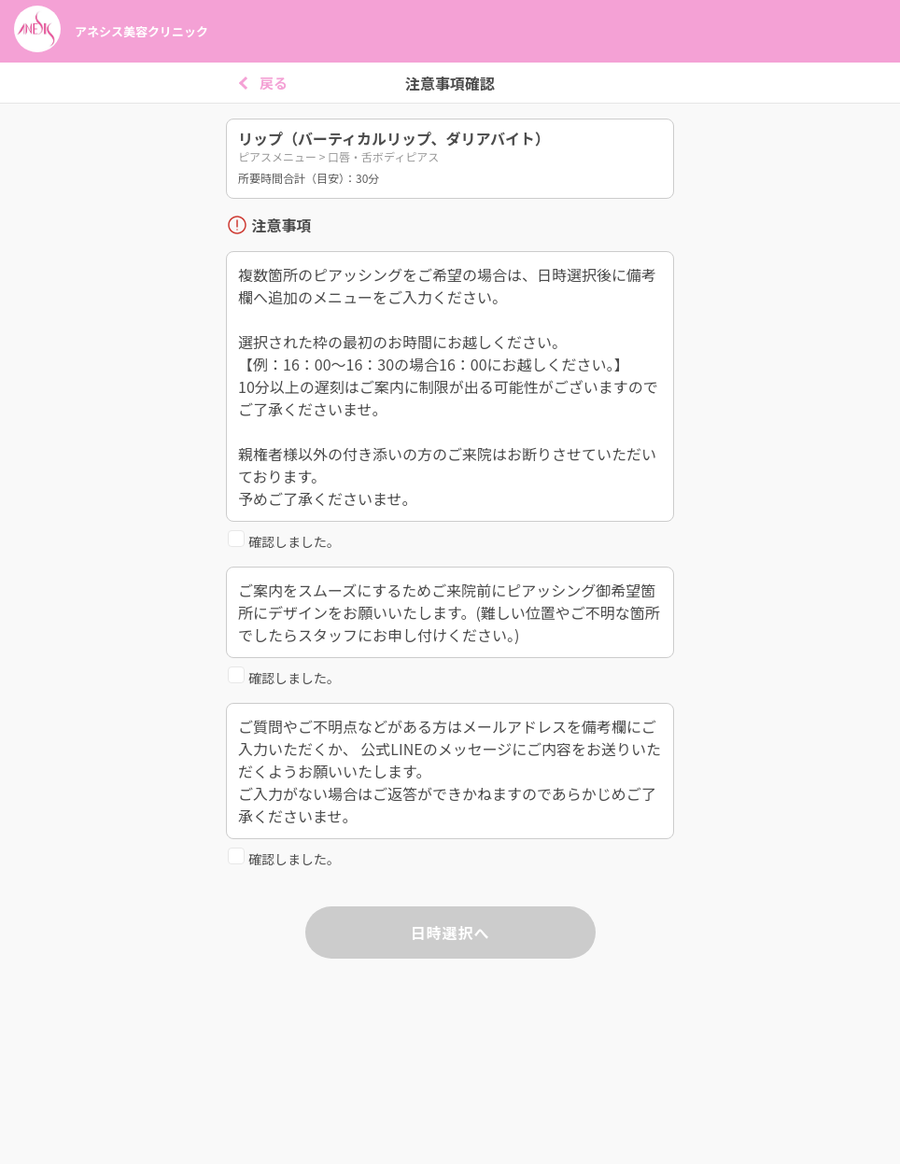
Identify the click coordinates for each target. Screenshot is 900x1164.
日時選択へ (449, 932)
